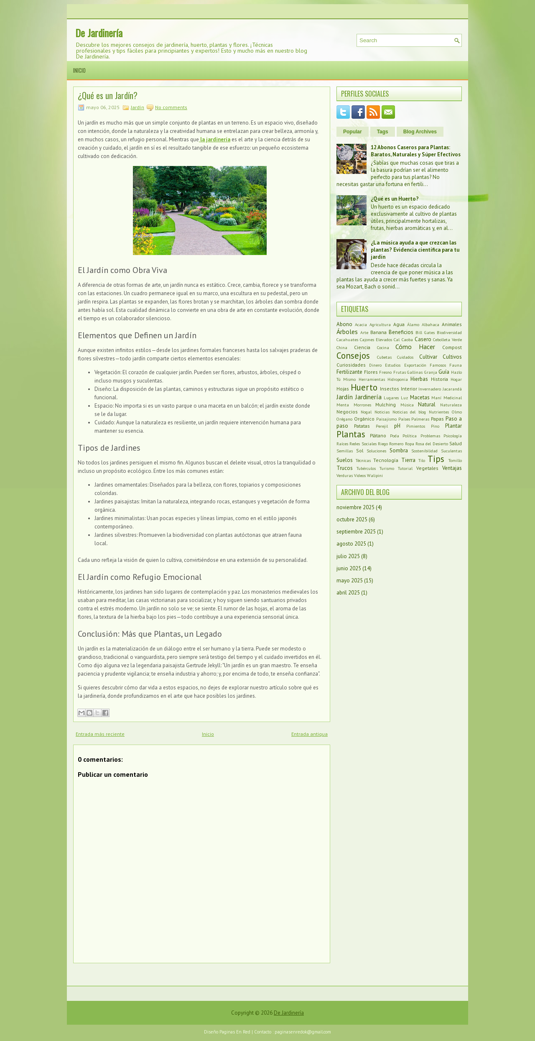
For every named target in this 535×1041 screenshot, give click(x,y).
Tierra (408, 460)
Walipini (375, 475)
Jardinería (368, 397)
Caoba (407, 339)
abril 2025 (348, 592)
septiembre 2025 (356, 531)
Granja (430, 372)
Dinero (375, 365)
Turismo (387, 468)
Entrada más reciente (100, 734)
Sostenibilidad (424, 451)
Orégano (344, 419)
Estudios (392, 365)
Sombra (399, 450)
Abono (344, 324)
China (341, 347)
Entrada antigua (309, 734)
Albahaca (430, 324)
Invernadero (429, 389)
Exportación (415, 365)
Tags (382, 132)
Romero (396, 444)
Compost (452, 347)
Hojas (342, 388)
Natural (427, 404)
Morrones (362, 405)
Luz (404, 398)
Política (410, 436)
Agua (399, 324)
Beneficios (401, 332)
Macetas (420, 397)
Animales (452, 324)
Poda (394, 436)
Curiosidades (351, 365)
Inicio (79, 70)
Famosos (438, 365)
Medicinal (452, 398)
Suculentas (451, 451)
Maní (436, 398)
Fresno (385, 372)
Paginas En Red (234, 1032)
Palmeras (420, 419)
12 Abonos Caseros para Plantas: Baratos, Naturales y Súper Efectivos (416, 151)
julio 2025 (348, 556)
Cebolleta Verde (447, 339)
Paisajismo (386, 419)
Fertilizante (349, 371)
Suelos (344, 460)
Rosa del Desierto (431, 444)
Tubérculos (366, 468)
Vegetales (427, 468)
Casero (423, 339)
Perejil (382, 426)
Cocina (383, 347)
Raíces (342, 444)
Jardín (137, 107)
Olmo (457, 412)
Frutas (399, 372)
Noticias (382, 412)
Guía (443, 371)
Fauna (455, 365)
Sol (359, 450)
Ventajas (452, 468)
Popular (352, 132)
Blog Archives (420, 132)
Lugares (391, 398)
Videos (360, 475)
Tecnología (385, 460)
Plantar (453, 425)
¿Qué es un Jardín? (108, 95)
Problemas (430, 436)
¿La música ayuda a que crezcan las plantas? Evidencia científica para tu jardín (415, 249)
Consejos (353, 355)
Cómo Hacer (415, 346)
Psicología (452, 436)
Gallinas (415, 372)
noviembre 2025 (355, 507)
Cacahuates (347, 339)
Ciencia (362, 347)
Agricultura (380, 324)
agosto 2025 (351, 543)
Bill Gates (425, 332)
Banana (378, 332)
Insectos (389, 388)
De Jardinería (98, 32)
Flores (371, 372)
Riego (383, 444)
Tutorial (405, 468)
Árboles (347, 331)
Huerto (364, 387)
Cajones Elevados (376, 339)
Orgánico (364, 419)
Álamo (413, 324)
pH (397, 425)
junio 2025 (348, 568)
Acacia (361, 324)
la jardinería (214, 139)
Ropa (409, 444)
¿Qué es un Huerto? (395, 198)
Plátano (378, 435)
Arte (364, 332)
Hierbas (419, 379)
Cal (397, 339)
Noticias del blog (409, 412)
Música (407, 405)
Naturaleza (451, 405)
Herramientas (372, 379)
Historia (439, 379)
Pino (435, 426)
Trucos (344, 468)
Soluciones (376, 451)
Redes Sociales (362, 444)
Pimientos (415, 426)
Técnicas (363, 460)
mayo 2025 (349, 580)
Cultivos (452, 356)
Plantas (350, 434)
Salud (455, 443)
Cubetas (384, 357)
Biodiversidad (449, 332)
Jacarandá (452, 389)
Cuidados (405, 357)
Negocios (347, 411)
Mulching (385, 404)
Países (404, 419)
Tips (436, 458)
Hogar (456, 379)
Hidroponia (397, 379)
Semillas (344, 451)
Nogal (366, 412)
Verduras (344, 475)
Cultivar (428, 356)
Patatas (362, 426)
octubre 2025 (351, 519)
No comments (171, 107)
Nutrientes (439, 412)
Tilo (421, 460)
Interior (409, 388)
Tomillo (455, 460)
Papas (437, 419)
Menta (342, 405)
